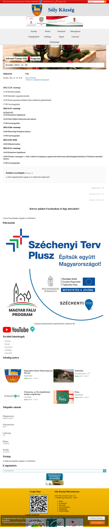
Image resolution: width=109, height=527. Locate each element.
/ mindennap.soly (46, 1)
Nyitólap (34, 31)
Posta (77, 392)
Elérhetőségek (54, 42)
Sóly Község (61, 10)
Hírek (61, 501)
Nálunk (61, 37)
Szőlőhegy (47, 37)
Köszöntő (62, 505)
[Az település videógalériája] (19, 332)
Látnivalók (75, 37)
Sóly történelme (64, 507)
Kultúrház (79, 371)
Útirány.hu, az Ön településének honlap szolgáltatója (37, 393)
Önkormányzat (75, 31)
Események (61, 31)
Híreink (47, 31)
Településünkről (33, 37)
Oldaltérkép (63, 509)
